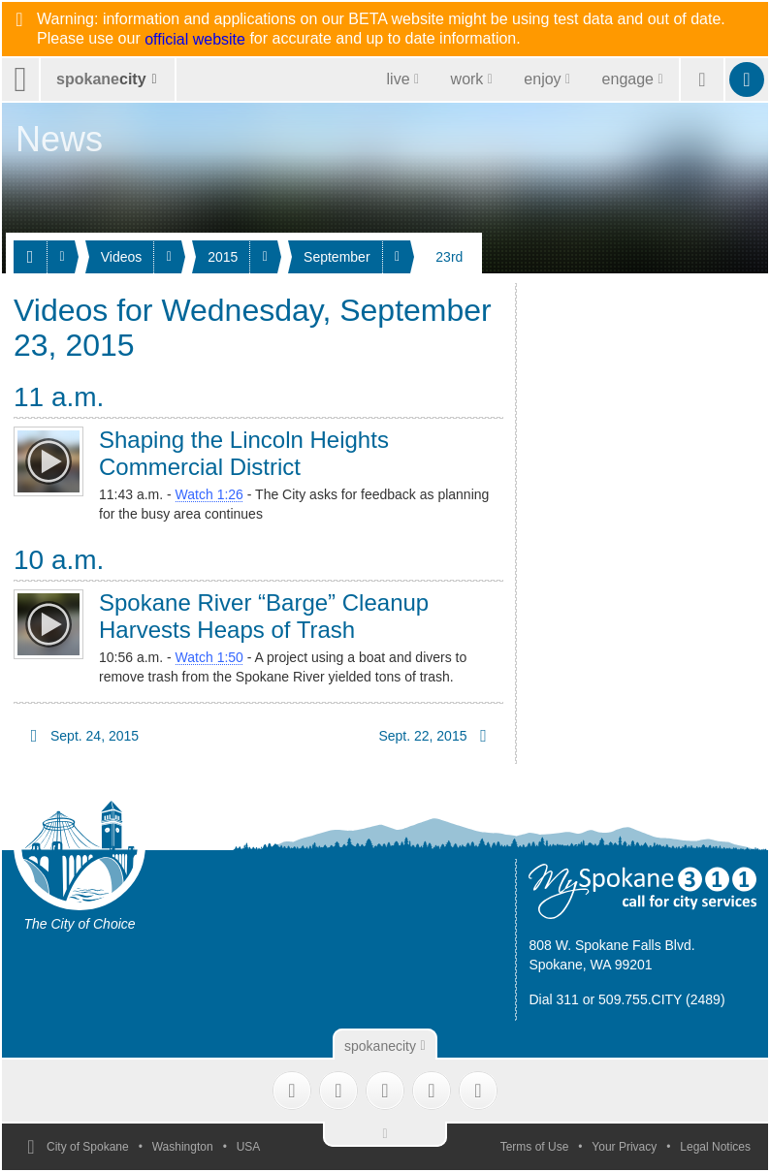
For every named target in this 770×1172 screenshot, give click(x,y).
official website (194, 40)
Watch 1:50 (209, 657)
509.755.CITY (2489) (661, 999)
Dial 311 (553, 999)
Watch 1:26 (209, 494)
